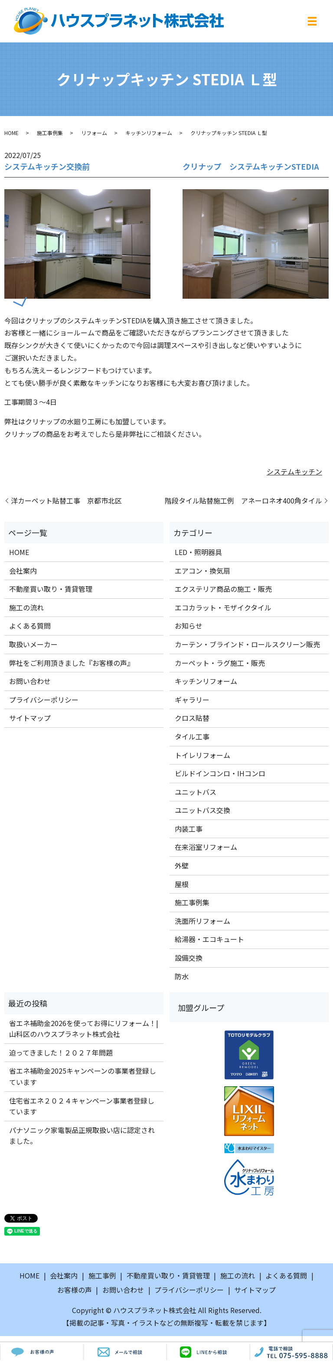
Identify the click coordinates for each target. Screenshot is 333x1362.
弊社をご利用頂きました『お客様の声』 (71, 663)
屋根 (182, 884)
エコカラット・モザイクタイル (223, 607)
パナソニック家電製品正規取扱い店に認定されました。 (82, 1135)
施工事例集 (50, 132)
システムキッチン (294, 471)
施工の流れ (26, 607)
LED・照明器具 (198, 552)
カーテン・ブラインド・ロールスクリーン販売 (247, 644)
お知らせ (188, 625)
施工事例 (102, 1275)
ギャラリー (192, 699)
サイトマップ (30, 718)
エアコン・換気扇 (202, 570)
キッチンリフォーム (148, 132)
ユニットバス (195, 792)
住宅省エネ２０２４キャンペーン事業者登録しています (81, 1106)
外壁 (182, 865)
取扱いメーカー (33, 644)
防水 (182, 976)
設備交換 (188, 957)
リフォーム (94, 132)
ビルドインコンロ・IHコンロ (220, 773)
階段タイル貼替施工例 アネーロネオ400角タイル (243, 500)
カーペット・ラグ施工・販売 (220, 663)
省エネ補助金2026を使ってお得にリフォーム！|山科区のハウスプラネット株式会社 (83, 1028)
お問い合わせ (30, 681)
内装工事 (188, 828)
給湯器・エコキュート (209, 939)
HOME (11, 132)
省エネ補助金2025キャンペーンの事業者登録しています (82, 1076)
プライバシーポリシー (43, 699)
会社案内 (23, 570)
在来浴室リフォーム (206, 847)
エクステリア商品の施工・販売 (223, 589)
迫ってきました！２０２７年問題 (61, 1052)
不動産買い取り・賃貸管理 (50, 589)
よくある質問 (30, 625)
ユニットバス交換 (202, 810)
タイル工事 (192, 736)
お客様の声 (74, 1290)
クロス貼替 (192, 718)
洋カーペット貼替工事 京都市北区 (66, 500)
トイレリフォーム (202, 755)
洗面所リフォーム (202, 921)
